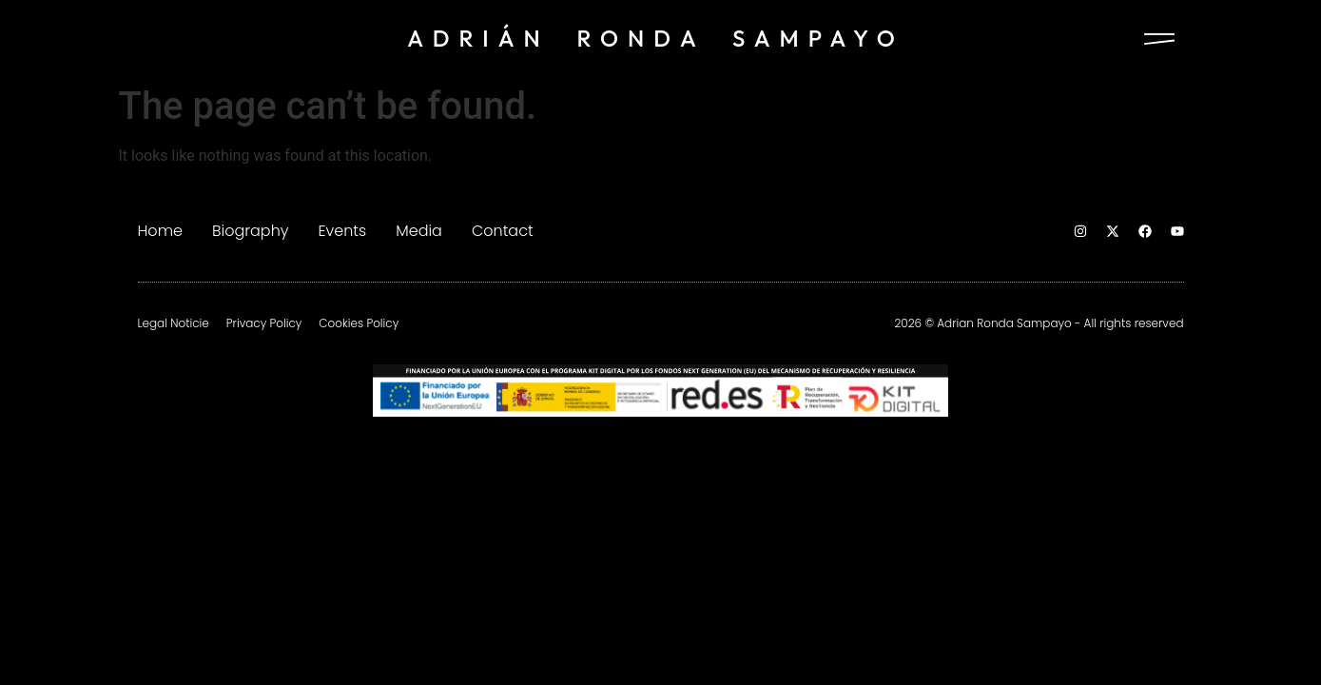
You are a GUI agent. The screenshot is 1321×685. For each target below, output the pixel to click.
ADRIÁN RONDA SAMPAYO (655, 38)
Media (419, 231)
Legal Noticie (173, 323)
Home (160, 231)
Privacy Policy (264, 323)
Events (342, 231)
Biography (250, 231)
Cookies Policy (358, 323)
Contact (503, 231)
